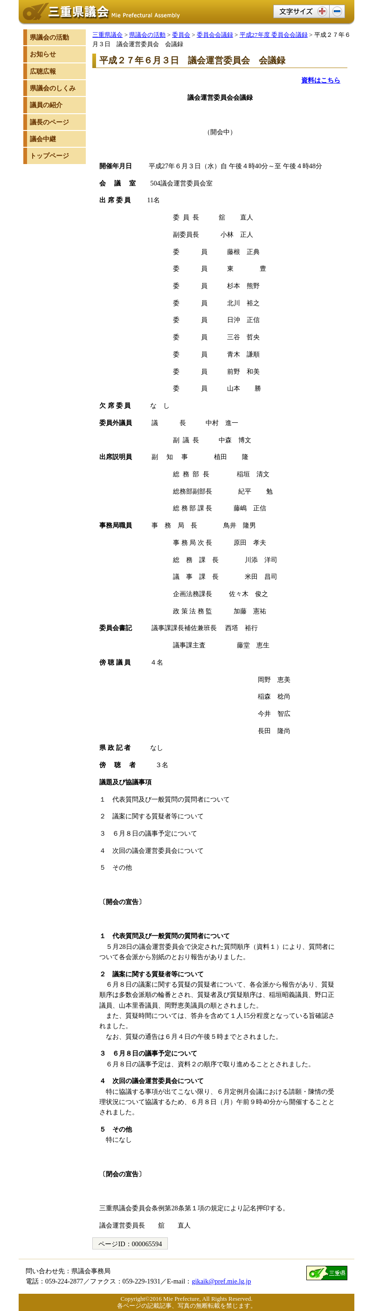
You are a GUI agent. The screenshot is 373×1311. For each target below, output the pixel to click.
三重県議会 (107, 34)
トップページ (49, 155)
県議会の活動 (147, 34)
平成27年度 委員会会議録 (274, 34)
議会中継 (43, 139)
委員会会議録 (215, 34)
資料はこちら (320, 80)
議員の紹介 (46, 105)
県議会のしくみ (53, 88)
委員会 (181, 34)
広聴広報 (43, 71)
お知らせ (43, 54)
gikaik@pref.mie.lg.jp (221, 1281)
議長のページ (49, 122)
